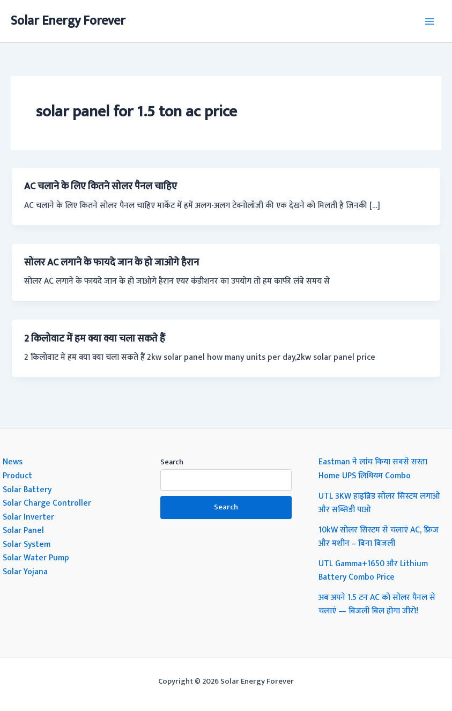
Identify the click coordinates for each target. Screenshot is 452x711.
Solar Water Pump (36, 558)
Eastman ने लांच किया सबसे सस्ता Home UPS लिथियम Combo (372, 469)
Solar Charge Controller (47, 503)
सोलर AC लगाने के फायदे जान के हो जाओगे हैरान (111, 262)
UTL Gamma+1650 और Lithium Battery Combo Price (373, 570)
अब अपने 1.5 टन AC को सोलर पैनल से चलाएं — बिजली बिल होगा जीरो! (376, 604)
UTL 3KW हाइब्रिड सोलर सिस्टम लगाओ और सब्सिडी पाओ (379, 503)
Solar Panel (23, 530)
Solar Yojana (25, 572)
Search (171, 462)
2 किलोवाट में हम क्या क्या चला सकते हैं (94, 338)
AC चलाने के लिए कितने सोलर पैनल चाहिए (100, 186)
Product (17, 476)
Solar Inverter (28, 517)
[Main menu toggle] (429, 21)
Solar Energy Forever (68, 21)
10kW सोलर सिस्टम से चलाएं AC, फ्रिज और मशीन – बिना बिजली (378, 537)
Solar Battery (27, 490)
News (13, 462)
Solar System (26, 544)
